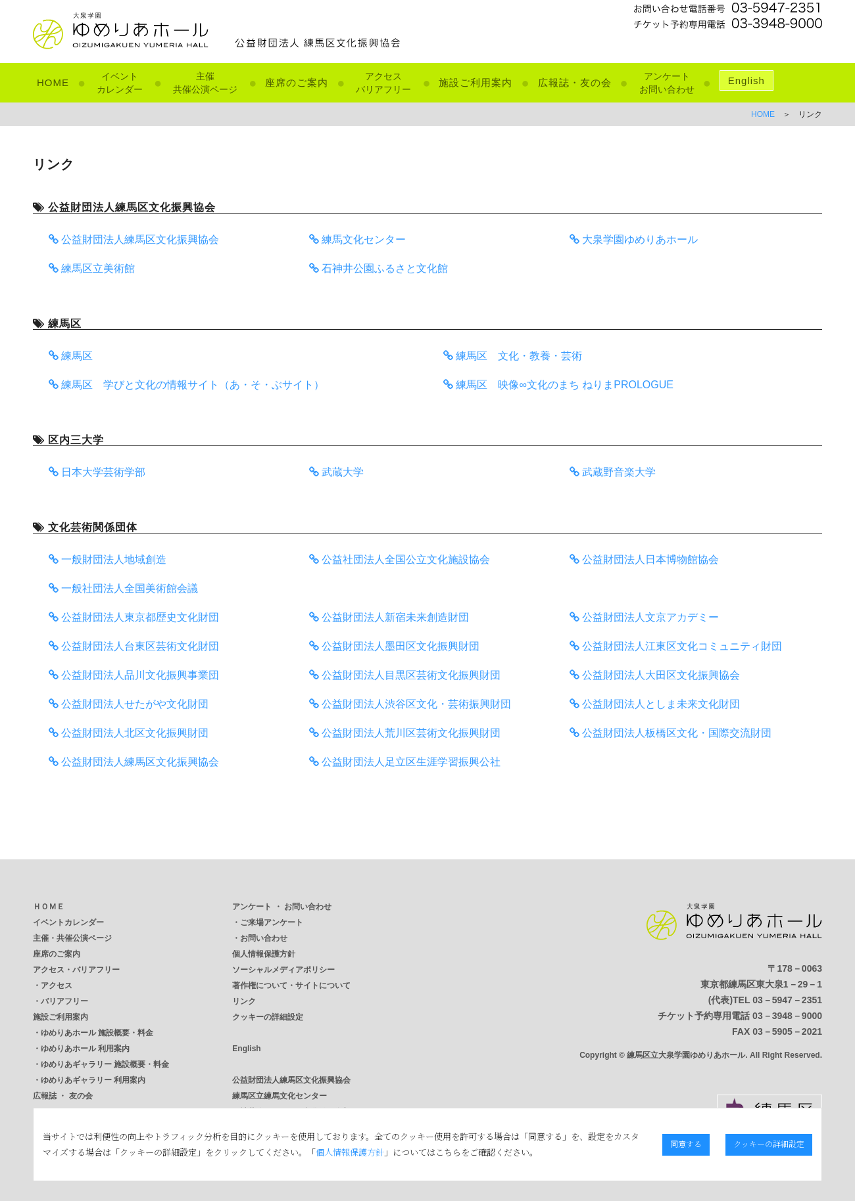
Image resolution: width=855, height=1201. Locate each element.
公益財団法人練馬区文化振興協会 (134, 239)
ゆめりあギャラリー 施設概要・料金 (105, 1064)
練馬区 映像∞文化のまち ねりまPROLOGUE (558, 384)
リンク (244, 1001)
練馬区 (71, 355)
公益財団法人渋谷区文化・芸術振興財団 (410, 704)
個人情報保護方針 (263, 954)
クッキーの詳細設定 (267, 1017)
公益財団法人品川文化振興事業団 (134, 675)
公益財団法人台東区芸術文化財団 (134, 646)
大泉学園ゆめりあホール (634, 239)
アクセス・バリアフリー (76, 969)
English (746, 80)
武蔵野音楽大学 (613, 472)
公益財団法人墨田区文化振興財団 (394, 646)
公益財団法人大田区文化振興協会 (655, 675)
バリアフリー (64, 1001)
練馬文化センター (357, 239)
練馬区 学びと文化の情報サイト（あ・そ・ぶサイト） (186, 384)
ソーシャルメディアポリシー (283, 969)
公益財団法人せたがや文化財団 (128, 704)
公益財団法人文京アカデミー (644, 617)
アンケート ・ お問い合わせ (281, 906)
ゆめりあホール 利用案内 (85, 1048)
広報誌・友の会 (575, 82)
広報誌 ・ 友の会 (63, 1095)
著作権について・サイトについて (291, 985)
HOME (53, 82)
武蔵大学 (336, 472)
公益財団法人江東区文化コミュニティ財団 (676, 646)
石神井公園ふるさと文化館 (378, 268)
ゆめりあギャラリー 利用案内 (93, 1080)
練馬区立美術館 (92, 268)
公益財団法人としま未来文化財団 (655, 704)
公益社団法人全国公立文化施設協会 (399, 559)
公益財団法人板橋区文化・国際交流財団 (670, 732)
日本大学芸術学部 (97, 472)
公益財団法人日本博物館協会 (644, 559)
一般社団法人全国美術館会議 (123, 588)
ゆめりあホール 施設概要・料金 (97, 1032)
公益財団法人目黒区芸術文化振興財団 (405, 675)
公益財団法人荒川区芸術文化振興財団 (405, 732)
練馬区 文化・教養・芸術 (512, 355)
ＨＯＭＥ (48, 906)
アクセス (56, 985)
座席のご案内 (296, 82)
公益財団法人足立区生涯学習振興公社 (405, 761)
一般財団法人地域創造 (107, 559)
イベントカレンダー (68, 922)
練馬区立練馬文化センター (279, 1095)
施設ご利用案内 (475, 82)
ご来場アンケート (271, 922)
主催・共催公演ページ (72, 938)
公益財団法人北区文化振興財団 (128, 732)
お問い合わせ (263, 938)
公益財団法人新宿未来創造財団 (389, 617)
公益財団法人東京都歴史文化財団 (134, 617)
